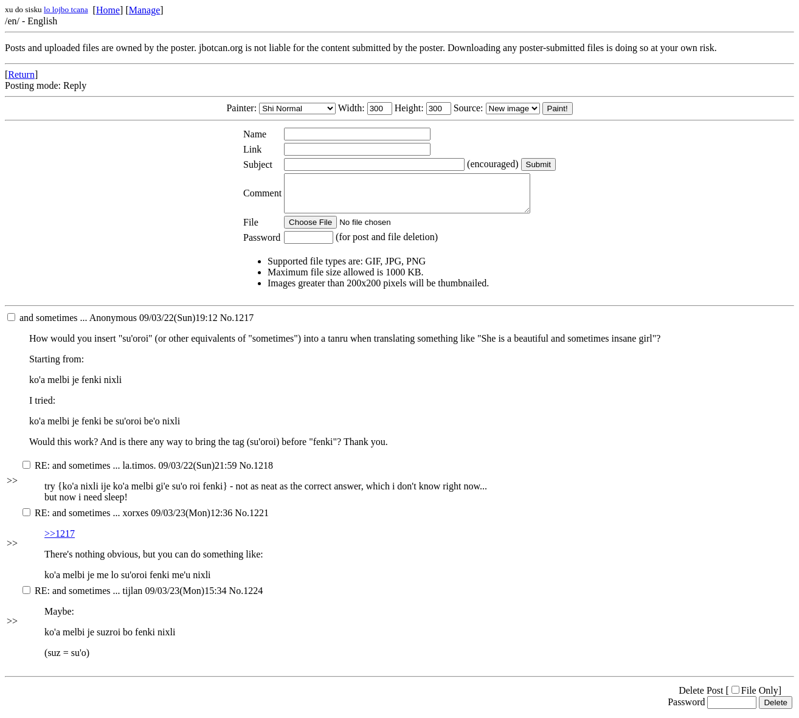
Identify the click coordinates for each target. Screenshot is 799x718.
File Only (755, 697)
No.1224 (246, 598)
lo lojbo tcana (66, 9)
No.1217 (237, 325)
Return (21, 74)
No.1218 (256, 473)
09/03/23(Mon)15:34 (124, 598)
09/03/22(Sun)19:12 (112, 325)
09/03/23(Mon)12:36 (127, 520)
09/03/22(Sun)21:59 (129, 473)
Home (108, 10)
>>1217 (59, 541)
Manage (145, 10)
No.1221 (252, 520)
